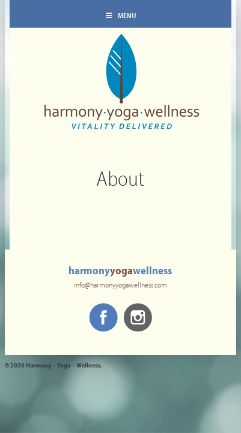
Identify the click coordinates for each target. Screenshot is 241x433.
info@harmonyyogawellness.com (120, 285)
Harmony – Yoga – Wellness (121, 90)
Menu (121, 16)
